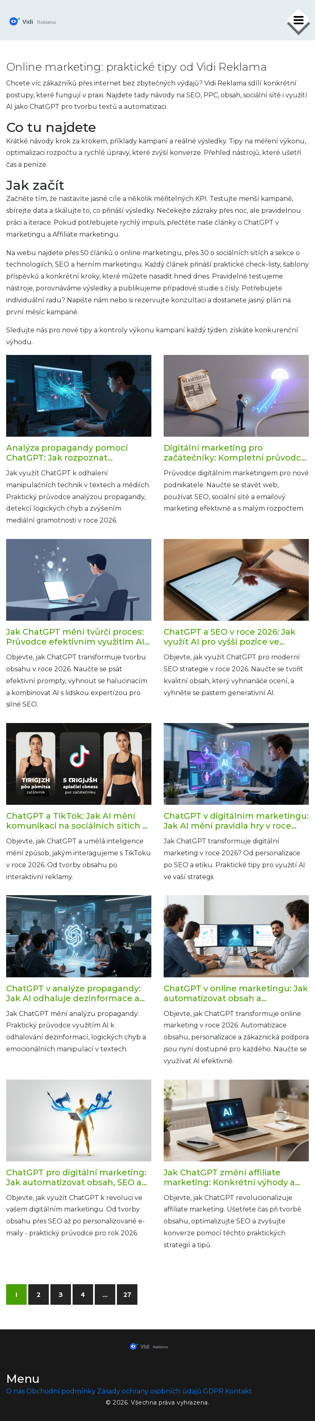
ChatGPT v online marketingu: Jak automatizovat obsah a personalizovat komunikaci (236, 993)
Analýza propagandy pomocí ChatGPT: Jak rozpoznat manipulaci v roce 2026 (67, 453)
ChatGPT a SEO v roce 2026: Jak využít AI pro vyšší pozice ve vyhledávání (230, 637)
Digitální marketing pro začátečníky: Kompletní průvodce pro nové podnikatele (235, 453)
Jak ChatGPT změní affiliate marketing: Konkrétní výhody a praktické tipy (229, 1177)
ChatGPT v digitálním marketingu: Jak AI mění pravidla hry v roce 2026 (236, 821)
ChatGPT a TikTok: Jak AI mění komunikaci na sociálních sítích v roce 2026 (76, 821)
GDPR (213, 1391)
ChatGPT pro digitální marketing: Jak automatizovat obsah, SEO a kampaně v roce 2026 (76, 1177)
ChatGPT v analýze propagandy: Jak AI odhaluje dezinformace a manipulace (73, 993)
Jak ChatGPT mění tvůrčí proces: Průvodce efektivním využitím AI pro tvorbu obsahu (75, 637)
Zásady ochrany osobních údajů (149, 1391)
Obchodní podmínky (61, 1391)
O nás (15, 1391)
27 (127, 1294)
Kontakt (238, 1391)
